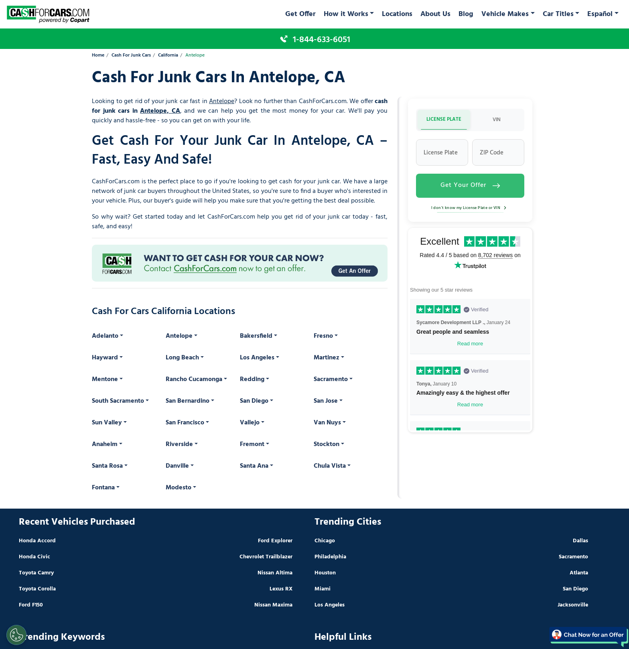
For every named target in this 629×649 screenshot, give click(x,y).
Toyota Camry (36, 573)
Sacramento (573, 557)
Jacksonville (573, 605)
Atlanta (579, 573)
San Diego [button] (254, 401)
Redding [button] (252, 379)
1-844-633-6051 (321, 40)
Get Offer (300, 14)
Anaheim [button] (105, 444)
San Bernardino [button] (187, 401)
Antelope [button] (179, 336)
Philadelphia (330, 557)
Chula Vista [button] (330, 466)
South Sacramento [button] (118, 401)
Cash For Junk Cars (131, 55)
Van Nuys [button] (327, 423)
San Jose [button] (326, 401)
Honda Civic (34, 557)
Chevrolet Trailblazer (265, 557)
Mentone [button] (105, 379)
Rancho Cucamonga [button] (194, 379)
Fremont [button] (252, 444)
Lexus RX (281, 589)
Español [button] (600, 14)
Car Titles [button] (558, 14)
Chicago (324, 541)
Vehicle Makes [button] (505, 14)
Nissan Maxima (273, 605)
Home (98, 55)
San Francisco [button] (185, 423)
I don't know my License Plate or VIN (470, 208)
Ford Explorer (275, 541)
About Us (435, 14)
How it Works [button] (346, 14)
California (168, 55)
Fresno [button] (323, 336)
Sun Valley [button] (107, 423)
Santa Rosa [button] (107, 466)
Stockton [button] (326, 444)
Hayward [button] (105, 358)
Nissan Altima (275, 573)
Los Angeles (329, 605)
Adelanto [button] (105, 336)
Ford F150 (31, 605)
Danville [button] (177, 466)
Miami (322, 589)
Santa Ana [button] (254, 466)
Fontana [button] (103, 488)
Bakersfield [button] (256, 336)
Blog (466, 14)
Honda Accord (37, 541)
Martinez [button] (326, 358)
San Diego (575, 589)
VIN (497, 120)
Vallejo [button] (250, 423)
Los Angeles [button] (257, 358)
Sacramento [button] (331, 379)
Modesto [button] (178, 488)
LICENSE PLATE (443, 119)
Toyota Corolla (37, 589)
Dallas (580, 541)
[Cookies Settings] (16, 635)
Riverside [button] (179, 444)
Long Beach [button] (182, 358)
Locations (397, 14)
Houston (325, 573)
